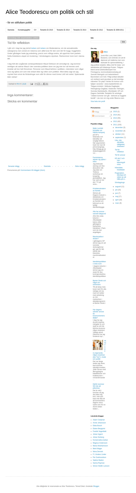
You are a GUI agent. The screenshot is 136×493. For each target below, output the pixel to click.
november (119, 131)
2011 (115, 125)
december (119, 127)
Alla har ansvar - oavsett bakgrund (99, 212)
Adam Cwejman (99, 420)
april (117, 200)
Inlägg (95, 112)
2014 (115, 115)
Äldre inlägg (79, 166)
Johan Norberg (98, 437)
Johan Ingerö (98, 434)
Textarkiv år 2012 (96, 30)
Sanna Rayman (99, 463)
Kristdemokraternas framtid (99, 190)
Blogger (96, 486)
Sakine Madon (98, 460)
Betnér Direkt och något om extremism (99, 283)
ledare (34, 48)
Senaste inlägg (13, 166)
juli (116, 190)
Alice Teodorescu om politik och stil (50, 12)
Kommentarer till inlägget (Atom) (33, 170)
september (119, 137)
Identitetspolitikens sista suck (99, 263)
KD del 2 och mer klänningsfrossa (120, 161)
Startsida (11, 30)
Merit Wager (97, 449)
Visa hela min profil (98, 101)
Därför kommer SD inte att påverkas (98, 386)
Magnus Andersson (100, 443)
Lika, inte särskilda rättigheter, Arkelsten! (120, 143)
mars (117, 203)
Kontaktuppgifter (24, 30)
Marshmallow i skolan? (98, 238)
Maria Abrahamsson (100, 446)
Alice (106, 52)
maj (116, 196)
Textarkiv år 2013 (79, 30)
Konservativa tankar (100, 440)
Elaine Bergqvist (99, 429)
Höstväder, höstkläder (120, 169)
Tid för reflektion (119, 151)
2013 (115, 118)
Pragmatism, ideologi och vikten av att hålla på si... (120, 176)
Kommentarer (98, 116)
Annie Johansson (99, 423)
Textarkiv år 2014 (63, 30)
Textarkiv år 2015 (46, 30)
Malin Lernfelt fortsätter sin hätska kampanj (99, 130)
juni (116, 193)
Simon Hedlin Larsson (101, 466)
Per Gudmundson (99, 457)
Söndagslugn (120, 182)
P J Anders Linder (99, 454)
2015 (115, 112)
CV (35, 30)
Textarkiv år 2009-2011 (115, 30)
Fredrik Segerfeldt (99, 431)
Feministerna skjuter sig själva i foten (99, 160)
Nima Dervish (98, 452)
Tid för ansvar (120, 155)
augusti (118, 187)
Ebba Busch (97, 426)
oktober (118, 134)
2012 (115, 121)
